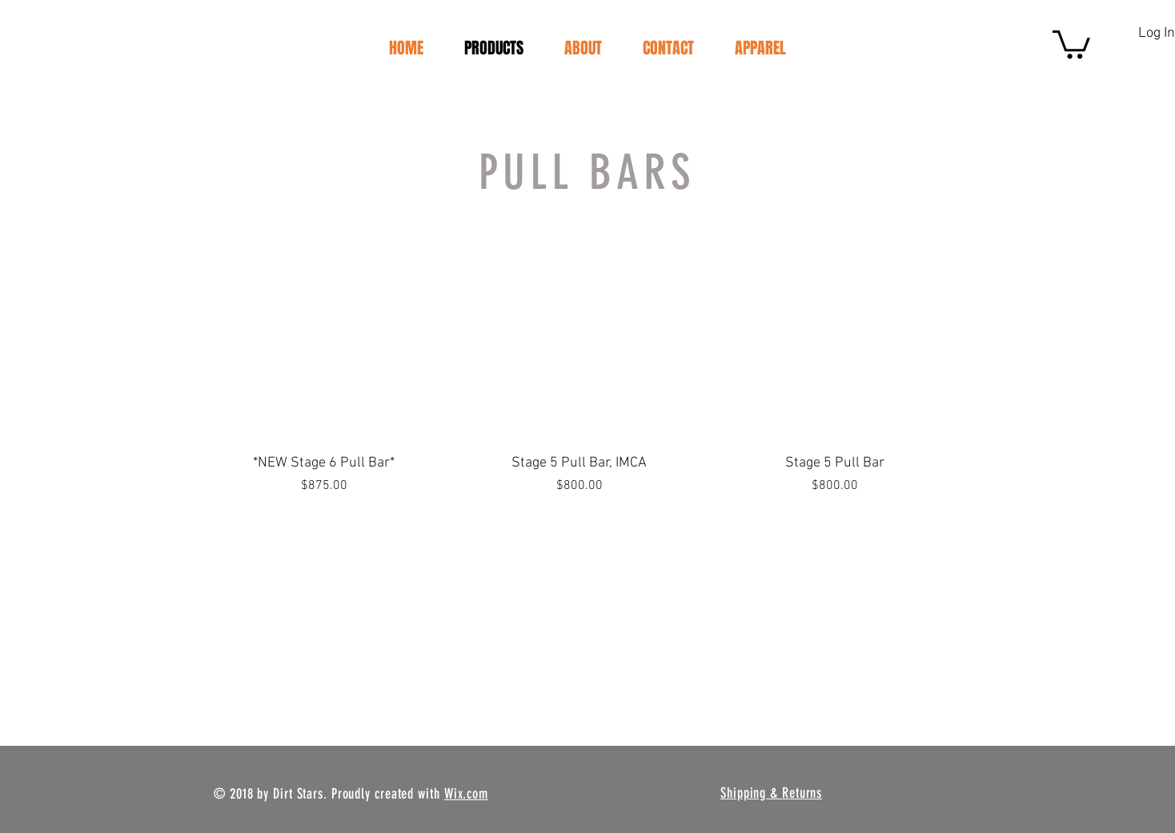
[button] (1071, 42)
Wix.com (466, 794)
